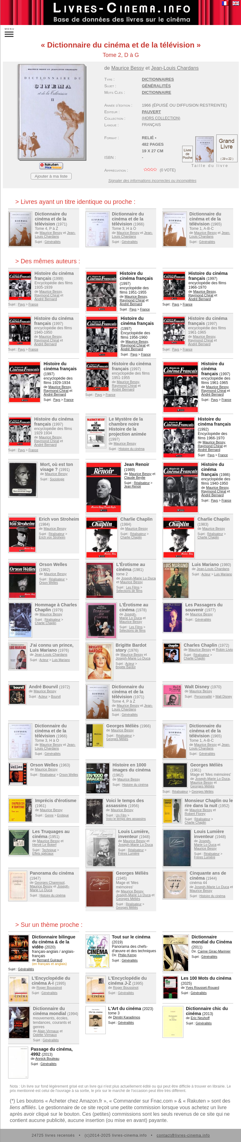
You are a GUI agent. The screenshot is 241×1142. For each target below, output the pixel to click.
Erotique (63, 815)
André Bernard (45, 299)
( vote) (159, 170)
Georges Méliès (122, 725)
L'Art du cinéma (124, 1008)
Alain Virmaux (48, 1031)
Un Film (121, 815)
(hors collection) (161, 118)
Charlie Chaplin (136, 519)
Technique (49, 850)
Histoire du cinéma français (136, 276)
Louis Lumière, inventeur (134, 834)
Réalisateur (142, 483)
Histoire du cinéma (132, 449)
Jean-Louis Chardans (175, 68)
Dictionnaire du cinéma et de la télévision (51, 218)
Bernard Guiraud (49, 960)
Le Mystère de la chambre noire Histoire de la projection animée (127, 427)
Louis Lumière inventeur (209, 834)
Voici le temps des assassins (125, 803)
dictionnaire (156, 92)
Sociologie (57, 479)
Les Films (133, 587)
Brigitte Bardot (126, 667)
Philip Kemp (127, 955)
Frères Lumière (129, 853)
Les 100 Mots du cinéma (206, 978)
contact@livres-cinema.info (183, 1135)
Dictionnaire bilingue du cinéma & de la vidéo (53, 941)
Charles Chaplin (200, 645)
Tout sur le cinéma (131, 936)
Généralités (156, 85)
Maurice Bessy (127, 68)
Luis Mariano (205, 564)
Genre (49, 815)
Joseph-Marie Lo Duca (138, 578)
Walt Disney (197, 686)
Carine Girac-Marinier (214, 951)
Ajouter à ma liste (51, 176)
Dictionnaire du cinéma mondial (49, 1011)
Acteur (206, 574)
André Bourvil (43, 686)
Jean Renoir (136, 464)
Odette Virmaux (45, 1035)
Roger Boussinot (49, 987)
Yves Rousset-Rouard (202, 987)
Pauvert (151, 111)
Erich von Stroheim (59, 519)
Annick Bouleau (47, 1058)
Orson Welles (53, 564)
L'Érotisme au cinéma (130, 567)
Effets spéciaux (43, 853)
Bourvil (56, 696)
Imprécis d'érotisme (55, 800)
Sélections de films (129, 591)
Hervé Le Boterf (44, 844)
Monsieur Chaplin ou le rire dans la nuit (209, 803)
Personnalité (203, 696)
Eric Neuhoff (200, 1018)
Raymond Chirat (46, 295)
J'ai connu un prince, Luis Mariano (51, 648)
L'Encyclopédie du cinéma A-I (51, 981)
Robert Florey (195, 814)
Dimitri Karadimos (126, 1017)
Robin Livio (224, 649)
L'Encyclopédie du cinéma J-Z (127, 981)
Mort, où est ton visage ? (56, 467)
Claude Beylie (135, 477)
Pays (21, 304)
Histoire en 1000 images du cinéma (132, 767)
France (33, 304)
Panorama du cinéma (52, 873)
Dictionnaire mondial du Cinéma (212, 939)
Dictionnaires (158, 79)
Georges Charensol (49, 882)
